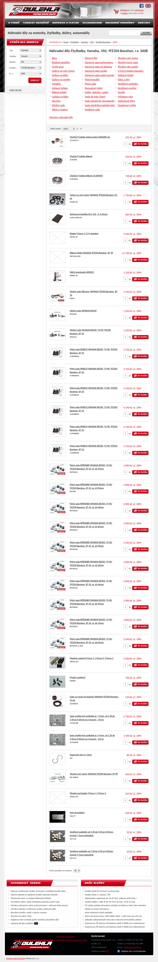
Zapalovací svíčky (127, 105)
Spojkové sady (92, 109)
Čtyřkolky (74, 42)
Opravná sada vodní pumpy (99, 75)
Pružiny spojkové (77, 677)
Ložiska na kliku (60, 96)
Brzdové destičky (61, 62)
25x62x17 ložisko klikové (81, 156)
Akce (54, 58)
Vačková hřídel (125, 75)
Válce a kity (124, 79)
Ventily (121, 92)
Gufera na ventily (61, 79)
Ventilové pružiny (127, 88)
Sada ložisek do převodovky (100, 101)
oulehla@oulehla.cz (132, 947)
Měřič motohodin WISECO (82, 272)
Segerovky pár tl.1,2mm (81, 755)
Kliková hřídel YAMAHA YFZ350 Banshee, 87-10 (91, 253)
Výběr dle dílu (15, 90)
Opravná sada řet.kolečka (98, 66)
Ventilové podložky (128, 84)
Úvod (65, 42)
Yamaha (84, 42)
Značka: (12, 56)
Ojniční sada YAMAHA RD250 (83, 310)
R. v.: (11, 73)
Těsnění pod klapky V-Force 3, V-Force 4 (88, 793)
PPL (107, 951)
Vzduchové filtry (126, 101)
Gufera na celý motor (63, 71)
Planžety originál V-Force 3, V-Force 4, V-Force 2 (91, 658)
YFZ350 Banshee (103, 42)
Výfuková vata (125, 96)
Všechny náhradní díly (61, 117)
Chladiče (56, 84)
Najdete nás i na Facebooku (131, 951)
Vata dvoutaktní (77, 812)
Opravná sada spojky (96, 71)
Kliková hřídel (59, 92)
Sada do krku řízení (95, 96)
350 (92, 42)
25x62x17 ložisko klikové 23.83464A (86, 175)
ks (130, 144)
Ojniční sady (58, 105)
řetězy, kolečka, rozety (97, 92)
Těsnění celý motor (128, 58)
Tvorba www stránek (15, 958)
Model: (12, 67)
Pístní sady (90, 84)
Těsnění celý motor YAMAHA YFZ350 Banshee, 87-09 (94, 774)
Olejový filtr (91, 58)
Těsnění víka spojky (128, 66)
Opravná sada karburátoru (99, 62)
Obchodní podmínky (65, 936)
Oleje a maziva (60, 109)
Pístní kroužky (92, 79)
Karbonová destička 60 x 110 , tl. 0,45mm (89, 214)
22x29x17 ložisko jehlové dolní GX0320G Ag (90, 137)
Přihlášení (124, 10)
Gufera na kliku (60, 75)
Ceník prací (58, 66)
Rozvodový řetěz (94, 88)
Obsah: (12, 62)
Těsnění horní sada (128, 62)
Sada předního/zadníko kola (100, 105)
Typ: (11, 50)
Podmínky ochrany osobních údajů (71, 940)
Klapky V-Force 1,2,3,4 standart (84, 233)
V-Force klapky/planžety (131, 71)
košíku (125, 13)
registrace (139, 10)
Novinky (56, 101)
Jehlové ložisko (60, 88)
